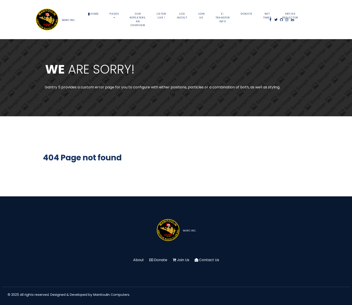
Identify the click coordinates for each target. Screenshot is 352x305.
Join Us (183, 259)
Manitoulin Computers (111, 294)
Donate (160, 259)
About (138, 259)
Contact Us (209, 259)
